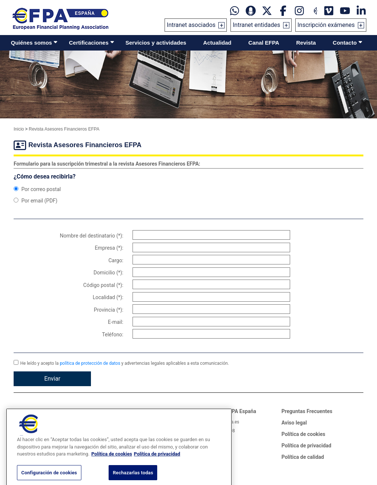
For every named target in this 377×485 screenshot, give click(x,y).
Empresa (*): (109, 248)
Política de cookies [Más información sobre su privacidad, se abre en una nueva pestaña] (111, 462)
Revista (306, 42)
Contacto (345, 42)
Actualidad (217, 42)
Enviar (52, 378)
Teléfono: (112, 334)
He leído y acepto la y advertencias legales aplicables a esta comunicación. (121, 363)
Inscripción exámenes (326, 24)
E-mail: (115, 322)
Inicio (19, 129)
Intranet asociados (191, 24)
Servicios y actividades (156, 42)
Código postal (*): (103, 285)
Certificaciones (89, 42)
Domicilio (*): (108, 273)
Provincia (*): (108, 310)
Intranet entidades (256, 24)
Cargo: (115, 260)
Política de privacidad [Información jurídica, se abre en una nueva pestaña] (157, 462)
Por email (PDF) (35, 201)
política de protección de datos (90, 363)
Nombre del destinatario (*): (91, 236)
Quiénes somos (31, 42)
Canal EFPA (264, 42)
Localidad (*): (108, 297)
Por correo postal (37, 189)
